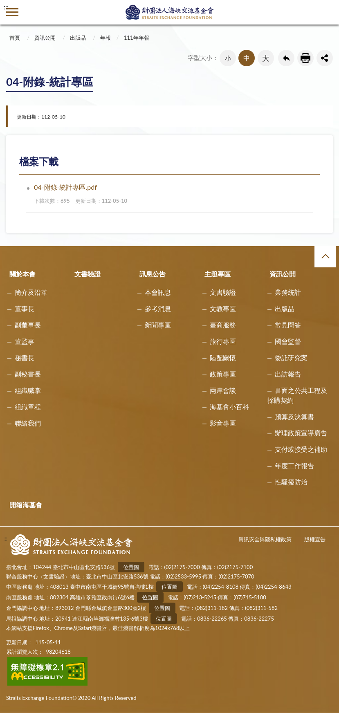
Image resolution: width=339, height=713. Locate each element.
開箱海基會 (25, 505)
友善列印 (305, 58)
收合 (325, 256)
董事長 (24, 308)
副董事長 (28, 325)
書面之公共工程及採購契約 (297, 395)
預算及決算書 (294, 416)
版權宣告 (315, 539)
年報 (105, 37)
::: (6, 7)
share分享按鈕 (325, 58)
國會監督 (288, 341)
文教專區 (223, 308)
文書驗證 (87, 274)
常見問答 (288, 325)
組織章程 (28, 406)
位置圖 (131, 567)
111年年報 (136, 37)
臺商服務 (223, 325)
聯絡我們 (28, 423)
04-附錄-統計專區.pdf (173, 195)
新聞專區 (158, 325)
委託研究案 (291, 357)
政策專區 (223, 374)
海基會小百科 (229, 406)
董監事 (24, 341)
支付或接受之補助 (301, 449)
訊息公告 (152, 274)
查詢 (326, 12)
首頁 (14, 37)
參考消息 (158, 308)
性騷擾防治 (291, 482)
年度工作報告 (294, 465)
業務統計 (288, 292)
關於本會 (22, 274)
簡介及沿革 (31, 292)
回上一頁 (286, 58)
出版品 (78, 37)
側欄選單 (12, 12)
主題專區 (217, 274)
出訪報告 (288, 374)
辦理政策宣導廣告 (301, 433)
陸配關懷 (223, 357)
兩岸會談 (223, 390)
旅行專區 (223, 341)
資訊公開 (45, 37)
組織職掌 (28, 390)
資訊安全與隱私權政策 (265, 539)
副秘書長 (28, 374)
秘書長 (24, 357)
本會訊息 (158, 292)
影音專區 (223, 423)
